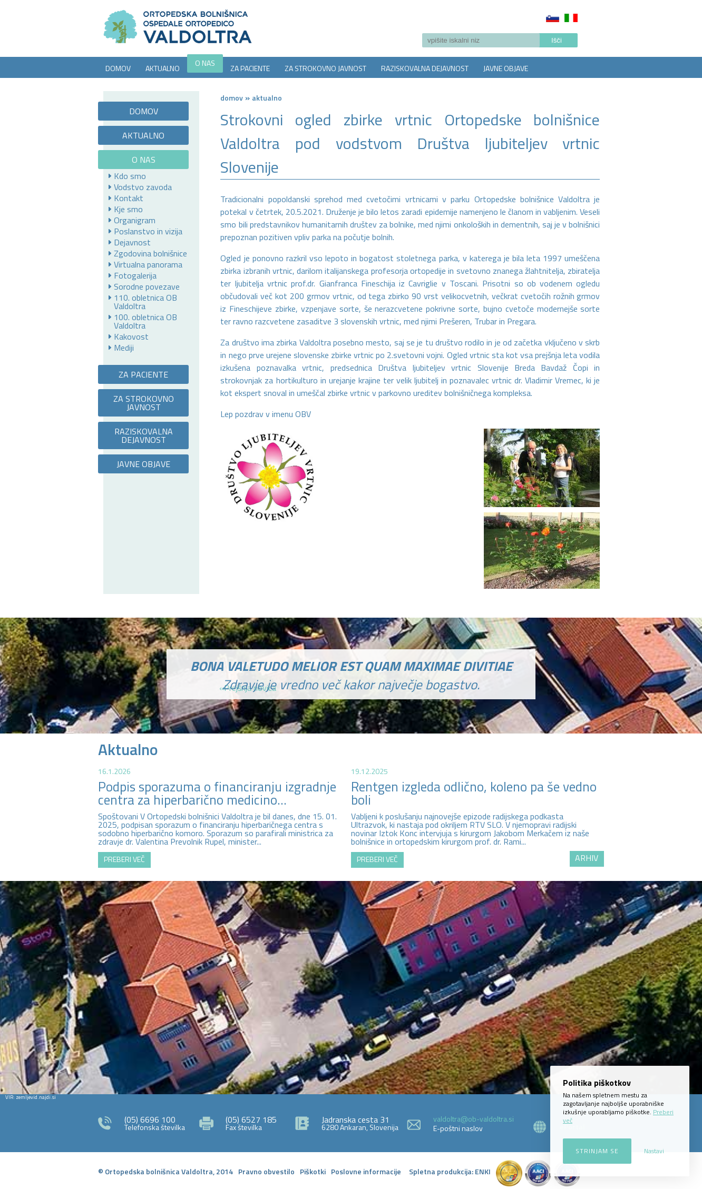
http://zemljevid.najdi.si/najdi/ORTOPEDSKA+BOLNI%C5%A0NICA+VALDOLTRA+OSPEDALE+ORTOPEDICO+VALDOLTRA (351, 986)
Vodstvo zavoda (143, 187)
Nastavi (654, 1151)
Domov (231, 97)
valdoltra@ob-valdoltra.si (473, 1118)
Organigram (134, 220)
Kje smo (128, 209)
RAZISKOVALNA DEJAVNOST (425, 68)
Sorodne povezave (147, 286)
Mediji (124, 347)
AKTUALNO (162, 68)
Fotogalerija (135, 275)
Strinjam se (597, 1151)
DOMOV (118, 68)
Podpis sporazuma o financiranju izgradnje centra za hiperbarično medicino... (217, 793)
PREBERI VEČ (124, 859)
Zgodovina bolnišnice (150, 253)
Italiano (571, 18)
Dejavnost (132, 242)
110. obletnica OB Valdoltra (145, 301)
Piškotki (313, 1171)
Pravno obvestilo (266, 1171)
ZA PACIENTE (250, 68)
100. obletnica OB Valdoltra (145, 321)
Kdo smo (130, 176)
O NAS (205, 62)
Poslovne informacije (366, 1171)
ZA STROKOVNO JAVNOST (325, 68)
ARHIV (586, 857)
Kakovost (131, 336)
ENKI (483, 1171)
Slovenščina (552, 18)
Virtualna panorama (148, 264)
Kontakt (128, 198)
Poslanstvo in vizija (148, 231)
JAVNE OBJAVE (505, 68)
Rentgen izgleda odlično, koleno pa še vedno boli (474, 793)
